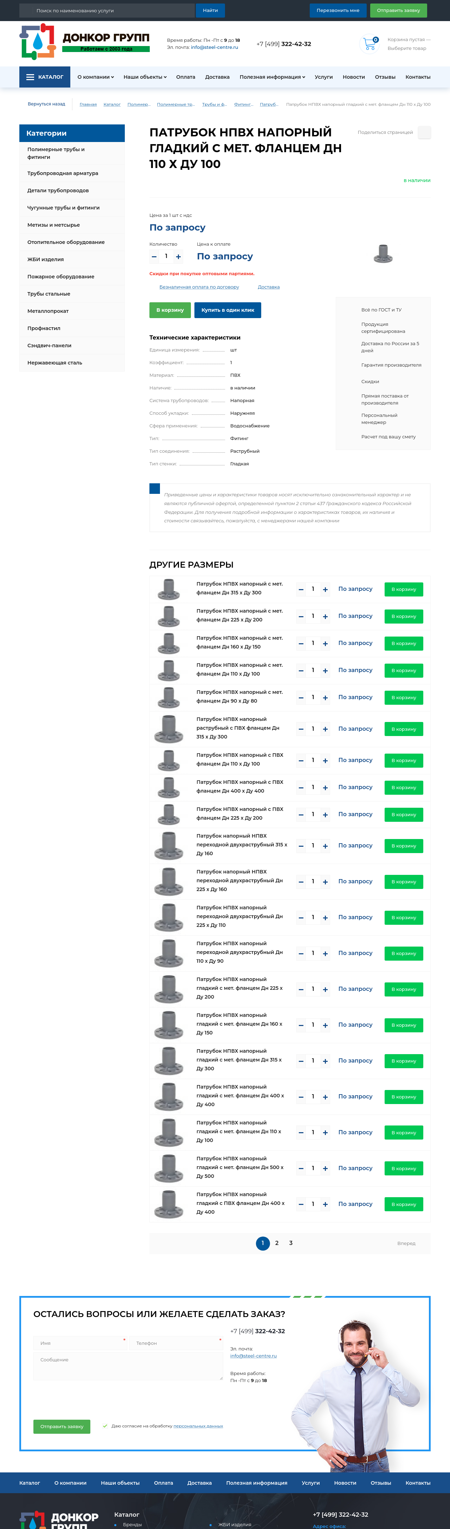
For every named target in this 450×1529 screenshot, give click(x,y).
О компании (89, 77)
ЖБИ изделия (44, 254)
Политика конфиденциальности (53, 1483)
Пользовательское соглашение (52, 1476)
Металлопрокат (46, 305)
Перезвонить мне (346, 10)
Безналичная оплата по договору (194, 287)
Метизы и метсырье (51, 219)
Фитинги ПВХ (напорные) (253, 104)
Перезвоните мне (338, 1504)
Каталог (107, 104)
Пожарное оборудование (58, 271)
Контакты (419, 77)
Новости (351, 77)
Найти (211, 10)
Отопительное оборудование (63, 236)
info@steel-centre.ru (210, 47)
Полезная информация (267, 77)
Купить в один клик (222, 310)
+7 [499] (286, 43)
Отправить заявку (401, 10)
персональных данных (184, 1320)
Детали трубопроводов (55, 185)
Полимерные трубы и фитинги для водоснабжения (178, 104)
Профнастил (42, 322)
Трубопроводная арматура (60, 167)
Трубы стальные (48, 288)
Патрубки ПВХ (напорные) (281, 104)
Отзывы (384, 77)
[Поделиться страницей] (424, 132)
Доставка (215, 77)
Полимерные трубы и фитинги (136, 104)
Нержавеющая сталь (52, 357)
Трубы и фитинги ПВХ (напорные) (221, 104)
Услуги (320, 77)
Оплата (182, 77)
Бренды (131, 1419)
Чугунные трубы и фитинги (61, 202)
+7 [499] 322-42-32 (338, 1409)
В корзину (168, 310)
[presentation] (85, 1293)
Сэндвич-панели (47, 340)
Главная (83, 104)
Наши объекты (139, 77)
